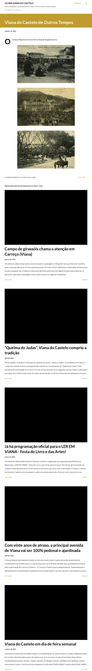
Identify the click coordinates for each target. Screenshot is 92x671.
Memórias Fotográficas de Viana (23, 177)
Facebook (17, 10)
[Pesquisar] (77, 3)
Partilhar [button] (81, 177)
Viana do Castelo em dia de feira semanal (40, 644)
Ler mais (84, 279)
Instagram (9, 10)
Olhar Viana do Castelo (19, 3)
